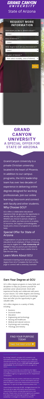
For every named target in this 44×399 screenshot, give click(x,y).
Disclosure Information (11, 354)
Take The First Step (22, 344)
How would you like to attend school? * (20, 30)
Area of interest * (12, 39)
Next (35, 66)
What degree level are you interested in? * (21, 47)
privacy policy (12, 367)
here (38, 384)
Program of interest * (13, 55)
